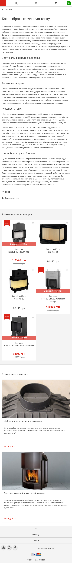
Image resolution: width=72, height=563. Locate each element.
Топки (8, 9)
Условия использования (45, 548)
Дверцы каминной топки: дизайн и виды (25, 493)
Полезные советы (12, 198)
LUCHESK (42, 560)
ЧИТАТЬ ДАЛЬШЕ (10, 447)
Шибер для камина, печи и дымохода (23, 420)
